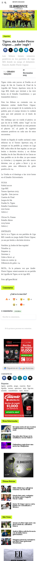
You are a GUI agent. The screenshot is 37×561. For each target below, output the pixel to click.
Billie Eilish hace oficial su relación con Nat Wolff (23, 489)
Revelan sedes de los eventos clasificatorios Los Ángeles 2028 (24, 428)
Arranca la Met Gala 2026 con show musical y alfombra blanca (24, 524)
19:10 (20, 391)
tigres (3, 386)
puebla (9, 386)
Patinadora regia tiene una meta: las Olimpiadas (23, 445)
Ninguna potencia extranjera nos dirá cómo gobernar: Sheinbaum (24, 541)
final (28, 386)
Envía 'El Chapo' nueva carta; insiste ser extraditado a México (24, 505)
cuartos (22, 386)
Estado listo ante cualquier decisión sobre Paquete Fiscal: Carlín (23, 497)
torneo (10, 388)
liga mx (30, 388)
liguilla (3, 388)
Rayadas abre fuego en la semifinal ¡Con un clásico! (22, 437)
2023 (24, 388)
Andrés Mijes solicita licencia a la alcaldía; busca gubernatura (24, 532)
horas (26, 391)
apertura (18, 388)
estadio (4, 391)
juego (16, 386)
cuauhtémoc (13, 391)
